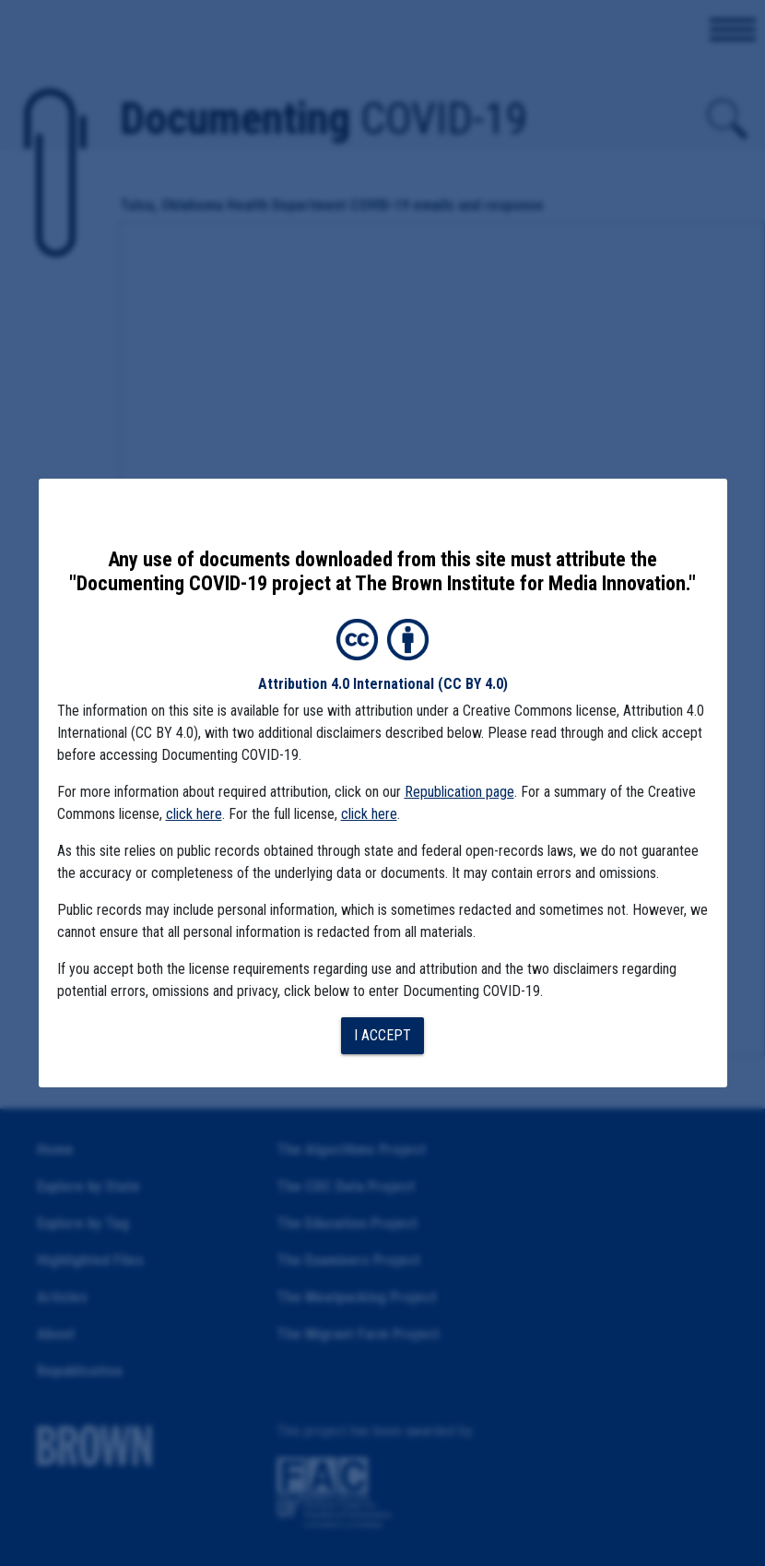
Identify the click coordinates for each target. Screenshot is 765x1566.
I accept (382, 1035)
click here (194, 814)
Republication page (459, 792)
